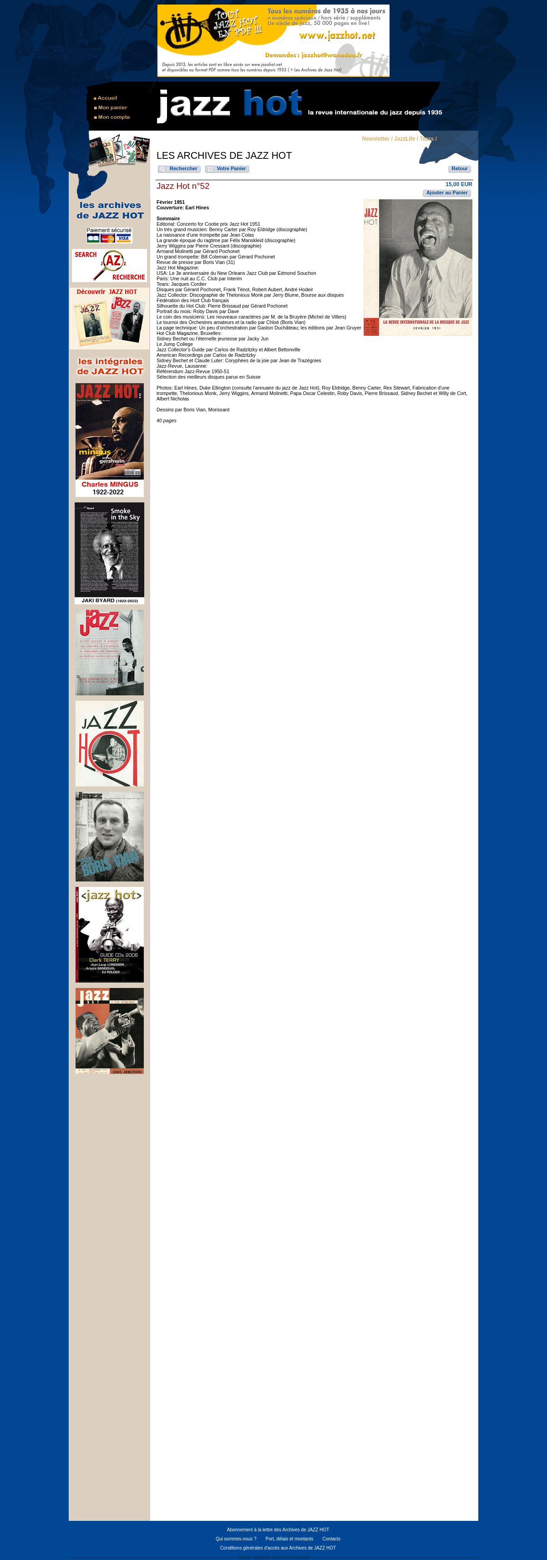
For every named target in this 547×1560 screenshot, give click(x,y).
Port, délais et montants (289, 1538)
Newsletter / (377, 139)
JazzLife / (406, 139)
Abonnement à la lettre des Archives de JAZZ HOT (278, 1529)
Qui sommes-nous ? (236, 1538)
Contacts (331, 1538)
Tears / (428, 139)
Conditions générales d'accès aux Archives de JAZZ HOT (278, 1547)
